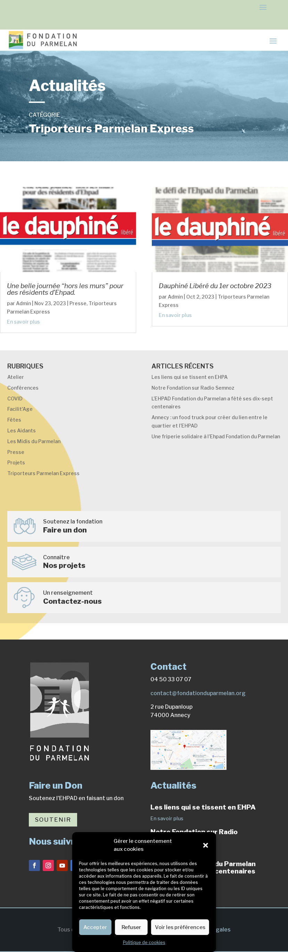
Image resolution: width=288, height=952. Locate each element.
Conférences (23, 388)
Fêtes (14, 420)
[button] (205, 845)
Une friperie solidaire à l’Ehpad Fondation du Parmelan (215, 436)
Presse (78, 303)
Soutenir (53, 819)
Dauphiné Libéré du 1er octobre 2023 (215, 286)
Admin (23, 303)
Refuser (131, 927)
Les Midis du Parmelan (33, 441)
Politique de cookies (144, 942)
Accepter (95, 927)
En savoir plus (23, 322)
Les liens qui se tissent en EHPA (189, 377)
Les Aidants (21, 430)
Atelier (15, 377)
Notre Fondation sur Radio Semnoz (192, 388)
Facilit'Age (20, 409)
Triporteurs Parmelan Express (43, 473)
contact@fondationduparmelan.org (198, 693)
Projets (16, 462)
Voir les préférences (180, 927)
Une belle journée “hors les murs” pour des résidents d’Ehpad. (65, 289)
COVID (15, 398)
